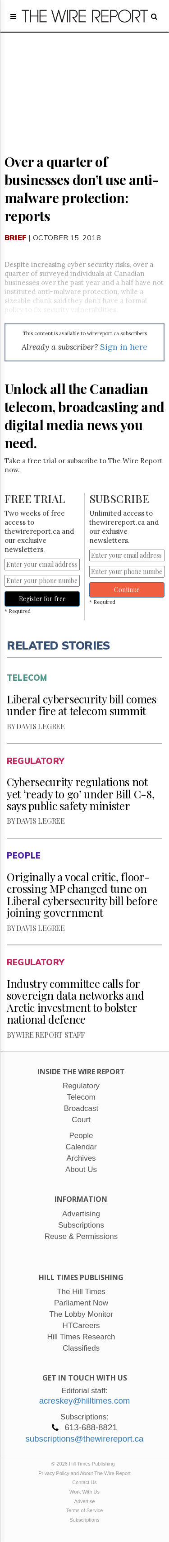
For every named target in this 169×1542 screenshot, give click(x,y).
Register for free (42, 598)
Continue (127, 589)
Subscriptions (84, 1520)
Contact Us (84, 1482)
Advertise (84, 1501)
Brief (16, 237)
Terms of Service (84, 1510)
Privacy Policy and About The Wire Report (84, 1473)
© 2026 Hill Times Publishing (84, 1463)
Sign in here (123, 347)
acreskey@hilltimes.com (84, 1400)
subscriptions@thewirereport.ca (84, 1438)
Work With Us (84, 1492)
